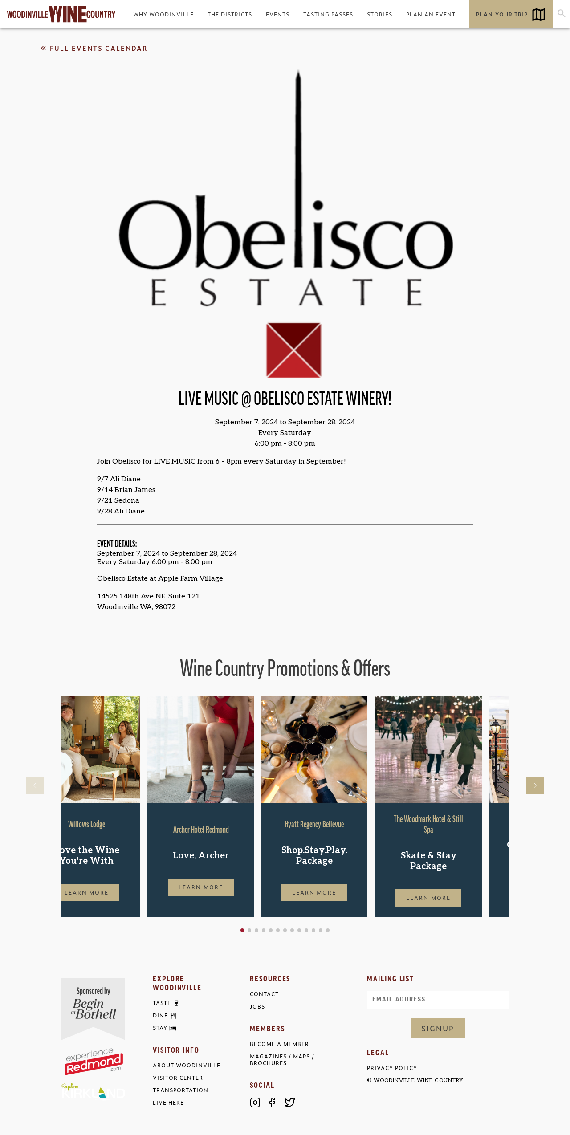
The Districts (230, 14)
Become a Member (279, 1044)
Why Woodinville (163, 14)
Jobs (257, 1006)
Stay (160, 1028)
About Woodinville (186, 1065)
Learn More (114, 892)
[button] (271, 930)
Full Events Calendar (93, 48)
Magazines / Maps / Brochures (282, 1059)
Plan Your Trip (502, 14)
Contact (264, 994)
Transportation (180, 1090)
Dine (160, 1015)
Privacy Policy (392, 1068)
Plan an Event (431, 14)
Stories (379, 14)
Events (277, 14)
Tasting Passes (328, 14)
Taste (162, 1003)
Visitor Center (178, 1077)
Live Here (168, 1102)
